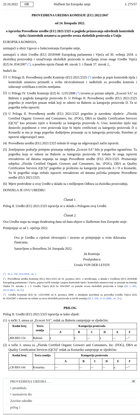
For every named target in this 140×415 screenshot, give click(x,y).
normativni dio (21, 394)
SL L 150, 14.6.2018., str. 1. (22, 274)
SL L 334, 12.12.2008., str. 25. (104, 298)
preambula (18, 388)
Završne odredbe (21, 401)
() (29, 64)
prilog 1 (15, 407)
